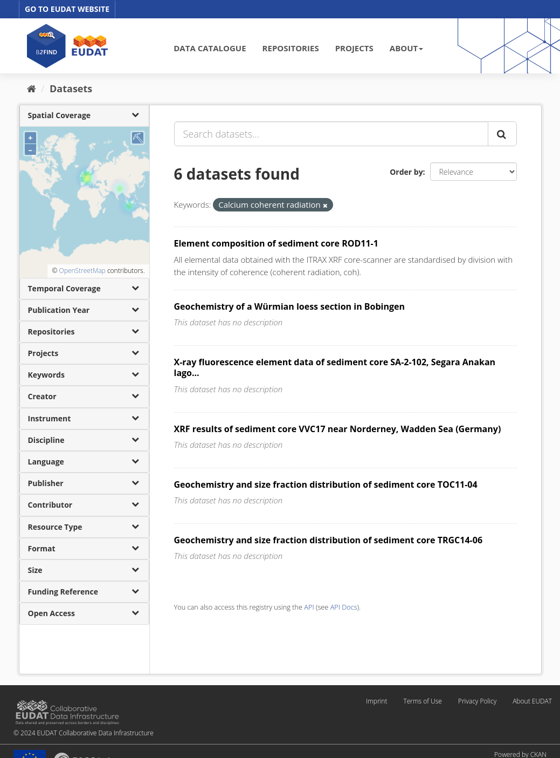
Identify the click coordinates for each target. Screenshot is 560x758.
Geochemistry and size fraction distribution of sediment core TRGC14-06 (328, 540)
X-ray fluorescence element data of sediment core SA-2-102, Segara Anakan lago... (335, 367)
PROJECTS (354, 48)
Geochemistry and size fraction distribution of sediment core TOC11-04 (326, 484)
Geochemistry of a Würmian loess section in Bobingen (289, 306)
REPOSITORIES (290, 48)
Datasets (71, 88)
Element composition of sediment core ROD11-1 (276, 243)
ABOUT (406, 48)
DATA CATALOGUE (210, 48)
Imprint (376, 701)
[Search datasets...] (331, 133)
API (309, 607)
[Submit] (502, 133)
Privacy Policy (477, 701)
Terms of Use (422, 701)
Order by (406, 172)
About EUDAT (532, 701)
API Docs (343, 607)
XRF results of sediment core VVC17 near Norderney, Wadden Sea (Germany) (337, 429)
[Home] (31, 88)
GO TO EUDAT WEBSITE (67, 9)
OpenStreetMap (82, 270)
